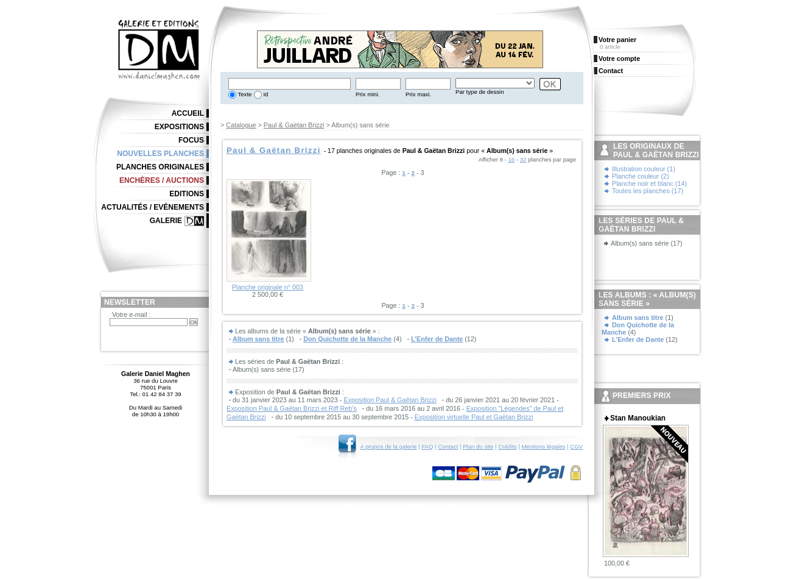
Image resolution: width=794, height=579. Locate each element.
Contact (448, 446)
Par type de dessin (479, 91)
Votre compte (619, 58)
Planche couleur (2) (640, 176)
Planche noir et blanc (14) (649, 183)
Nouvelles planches (160, 153)
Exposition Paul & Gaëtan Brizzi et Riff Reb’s (292, 408)
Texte (243, 94)
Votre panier (617, 39)
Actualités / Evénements (152, 207)
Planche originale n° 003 (267, 287)
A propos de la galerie (388, 446)
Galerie (166, 220)
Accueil (188, 113)
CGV (576, 446)
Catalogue (241, 125)
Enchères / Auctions (161, 180)
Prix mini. (367, 94)
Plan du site (478, 446)
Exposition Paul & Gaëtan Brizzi (389, 399)
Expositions (179, 127)
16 (511, 159)
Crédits (507, 446)
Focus (191, 140)
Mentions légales (543, 446)
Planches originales (160, 167)
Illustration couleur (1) (643, 168)
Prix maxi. (418, 94)
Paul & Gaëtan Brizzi (294, 125)
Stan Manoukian (638, 418)
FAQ (427, 446)
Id (265, 94)
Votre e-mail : (131, 314)
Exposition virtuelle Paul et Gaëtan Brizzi (474, 417)
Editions (186, 194)
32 (523, 159)
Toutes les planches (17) (647, 190)
